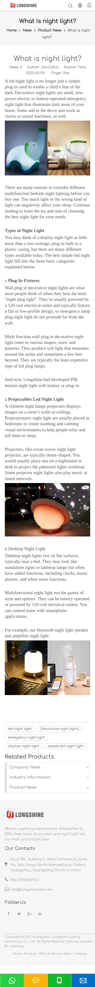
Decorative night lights (59, 729)
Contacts (80, 953)
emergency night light (26, 737)
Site (66, 73)
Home (17, 953)
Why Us (44, 953)
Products (30, 953)
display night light (23, 746)
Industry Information (30, 777)
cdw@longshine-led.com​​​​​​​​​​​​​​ (31, 889)
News (67, 953)
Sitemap (72, 941)
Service (56, 953)
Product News (23, 787)
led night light (20, 729)
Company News (24, 767)
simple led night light (66, 746)
